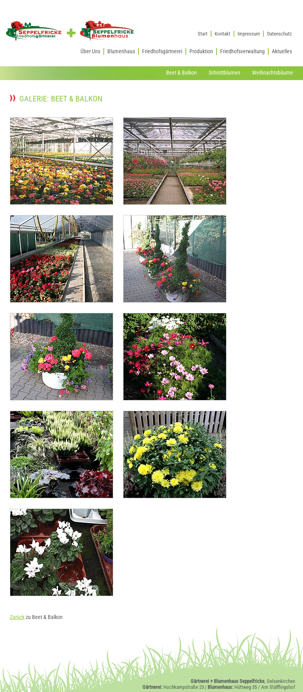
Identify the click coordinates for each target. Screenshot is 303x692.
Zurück (17, 617)
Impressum (249, 34)
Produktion (201, 51)
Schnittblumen (224, 72)
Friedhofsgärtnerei (162, 51)
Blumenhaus (121, 51)
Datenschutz (279, 34)
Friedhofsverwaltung (242, 51)
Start (203, 34)
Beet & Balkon (181, 72)
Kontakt (222, 34)
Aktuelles (282, 51)
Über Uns (90, 51)
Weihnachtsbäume (272, 72)
